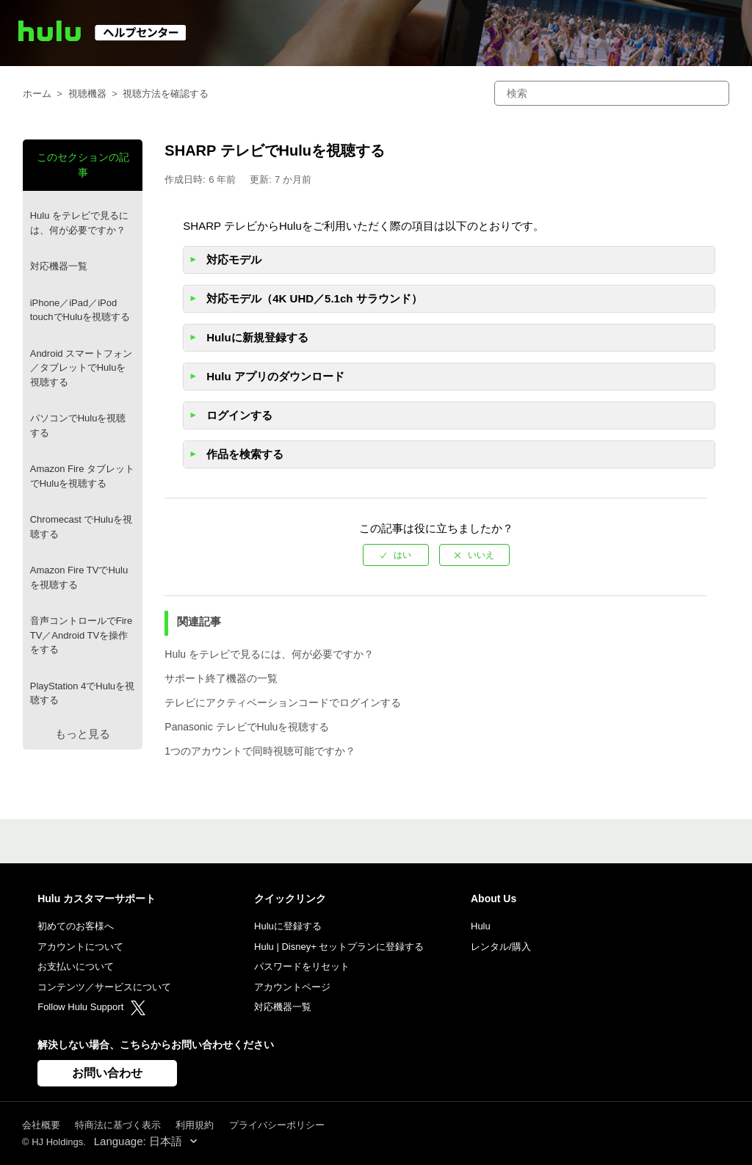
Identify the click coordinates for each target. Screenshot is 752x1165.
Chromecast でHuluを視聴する (81, 527)
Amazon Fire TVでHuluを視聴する (79, 577)
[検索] (611, 93)
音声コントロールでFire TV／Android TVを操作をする (81, 635)
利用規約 (195, 1124)
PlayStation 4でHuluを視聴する (82, 693)
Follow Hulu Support (91, 1006)
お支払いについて (75, 966)
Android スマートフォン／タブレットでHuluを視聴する (81, 368)
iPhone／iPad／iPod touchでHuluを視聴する (80, 310)
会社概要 (41, 1124)
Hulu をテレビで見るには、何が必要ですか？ (79, 223)
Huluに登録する (288, 926)
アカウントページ (292, 986)
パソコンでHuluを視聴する (78, 425)
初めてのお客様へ (75, 926)
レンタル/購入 (501, 946)
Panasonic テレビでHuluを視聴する (246, 727)
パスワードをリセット (302, 966)
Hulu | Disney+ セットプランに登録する (339, 946)
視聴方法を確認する (166, 93)
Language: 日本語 (139, 1141)
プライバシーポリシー (277, 1124)
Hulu (481, 926)
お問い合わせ (107, 1073)
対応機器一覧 (58, 266)
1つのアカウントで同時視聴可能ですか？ (259, 751)
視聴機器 (87, 93)
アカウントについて (80, 946)
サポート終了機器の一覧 (221, 678)
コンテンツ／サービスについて (104, 986)
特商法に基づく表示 (118, 1124)
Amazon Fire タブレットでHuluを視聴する (82, 476)
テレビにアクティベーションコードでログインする (282, 702)
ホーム (37, 93)
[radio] (396, 555)
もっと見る (82, 733)
